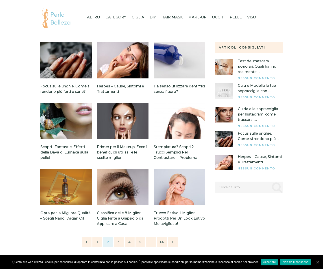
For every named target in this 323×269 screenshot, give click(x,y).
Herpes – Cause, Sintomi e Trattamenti (260, 159)
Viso (251, 17)
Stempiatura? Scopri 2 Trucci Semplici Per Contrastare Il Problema (175, 152)
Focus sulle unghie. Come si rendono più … (258, 136)
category (115, 17)
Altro (93, 17)
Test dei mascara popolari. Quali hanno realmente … (257, 66)
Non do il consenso (295, 262)
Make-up (197, 17)
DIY (153, 17)
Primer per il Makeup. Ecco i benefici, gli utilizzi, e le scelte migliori (122, 152)
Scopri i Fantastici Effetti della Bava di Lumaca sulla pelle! (64, 152)
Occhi (218, 17)
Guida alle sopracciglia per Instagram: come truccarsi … (258, 114)
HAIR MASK (172, 17)
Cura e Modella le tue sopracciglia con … (257, 88)
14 (162, 242)
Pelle (236, 17)
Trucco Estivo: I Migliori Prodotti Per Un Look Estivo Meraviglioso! (179, 218)
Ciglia (138, 17)
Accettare (269, 262)
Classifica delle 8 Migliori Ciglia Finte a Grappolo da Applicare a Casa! (120, 218)
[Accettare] (317, 262)
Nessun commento (256, 78)
